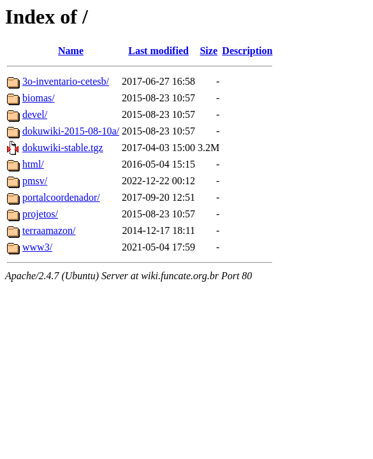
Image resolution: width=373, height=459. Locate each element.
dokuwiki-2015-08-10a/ (70, 131)
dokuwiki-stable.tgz (62, 147)
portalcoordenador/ (61, 197)
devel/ (34, 114)
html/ (33, 164)
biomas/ (38, 97)
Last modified (158, 50)
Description (247, 50)
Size (208, 50)
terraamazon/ (49, 230)
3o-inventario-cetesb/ (65, 81)
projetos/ (40, 213)
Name (71, 50)
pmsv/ (34, 180)
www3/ (37, 247)
